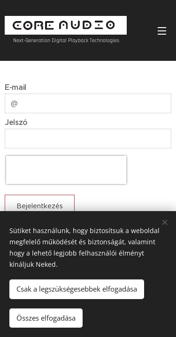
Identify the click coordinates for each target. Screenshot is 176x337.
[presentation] (66, 170)
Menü (162, 30)
